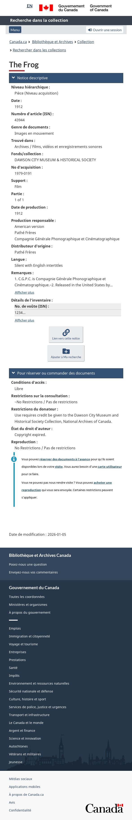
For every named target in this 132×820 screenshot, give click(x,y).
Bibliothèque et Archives (52, 41)
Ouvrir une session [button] (105, 30)
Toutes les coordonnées (27, 597)
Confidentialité (20, 810)
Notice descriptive (30, 77)
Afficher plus (24, 292)
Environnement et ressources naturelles (39, 683)
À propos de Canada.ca (26, 794)
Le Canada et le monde (26, 723)
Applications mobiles (24, 787)
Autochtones (18, 746)
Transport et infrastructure (29, 715)
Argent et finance (22, 730)
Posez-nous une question (28, 564)
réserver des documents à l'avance (64, 459)
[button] (66, 334)
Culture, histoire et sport (27, 699)
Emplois (15, 628)
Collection (85, 41)
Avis (12, 802)
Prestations (17, 660)
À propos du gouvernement (29, 612)
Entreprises (17, 652)
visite (59, 467)
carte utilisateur (110, 467)
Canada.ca (18, 41)
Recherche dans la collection (39, 20)
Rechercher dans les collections (39, 50)
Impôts (14, 675)
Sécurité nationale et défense (31, 691)
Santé (13, 668)
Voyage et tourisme (23, 644)
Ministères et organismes (28, 604)
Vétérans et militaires (25, 754)
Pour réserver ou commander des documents (53, 373)
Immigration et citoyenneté (29, 636)
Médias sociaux (20, 779)
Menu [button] (15, 30)
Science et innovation (25, 738)
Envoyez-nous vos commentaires (33, 572)
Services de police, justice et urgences (37, 707)
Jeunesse (15, 762)
